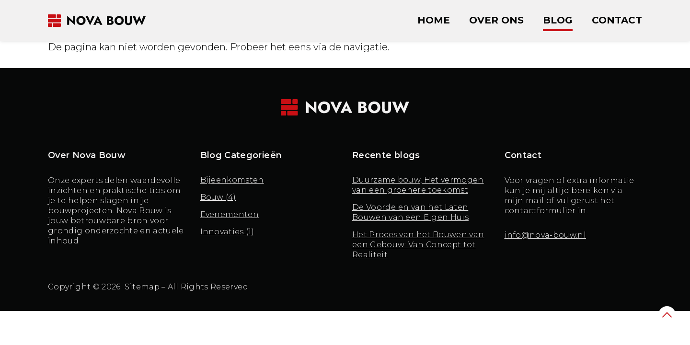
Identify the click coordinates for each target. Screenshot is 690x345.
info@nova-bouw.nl (545, 235)
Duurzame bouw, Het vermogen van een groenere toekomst (418, 185)
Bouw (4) (218, 197)
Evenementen (229, 214)
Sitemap (142, 286)
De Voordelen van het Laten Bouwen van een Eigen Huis (410, 212)
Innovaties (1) (227, 232)
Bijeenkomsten (232, 180)
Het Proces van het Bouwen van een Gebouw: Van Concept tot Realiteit (418, 245)
